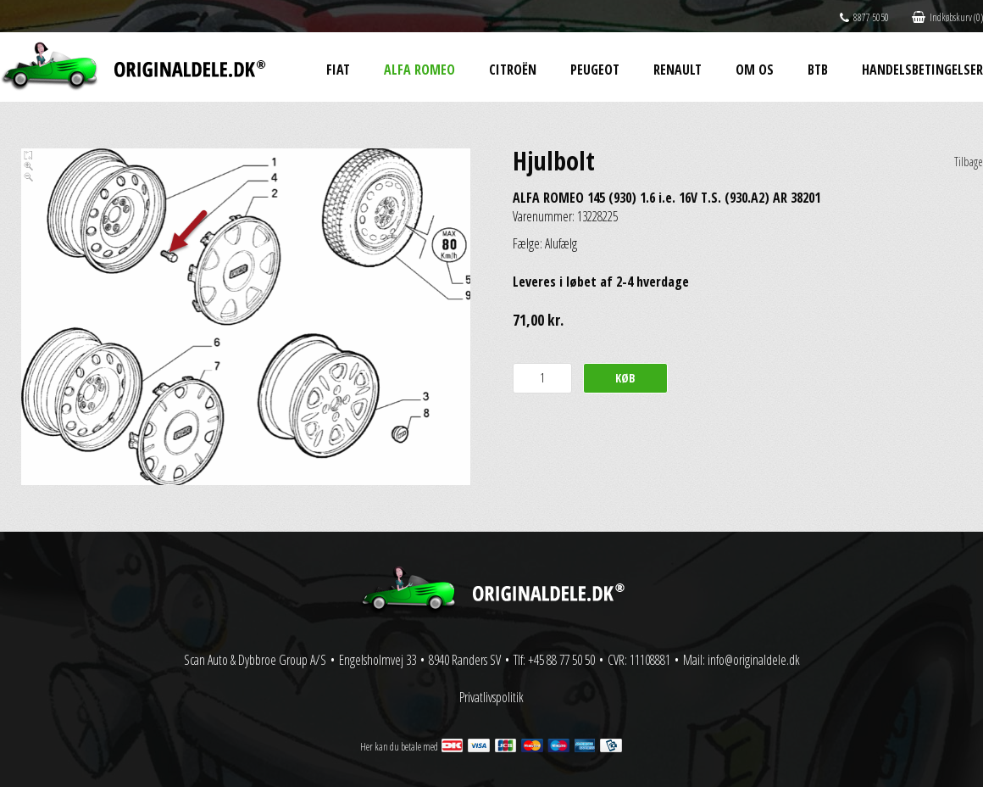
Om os (755, 69)
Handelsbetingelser (922, 69)
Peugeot (594, 69)
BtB (818, 69)
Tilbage (968, 161)
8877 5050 (864, 17)
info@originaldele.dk (754, 659)
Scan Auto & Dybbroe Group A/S (255, 659)
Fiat (338, 69)
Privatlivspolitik (491, 697)
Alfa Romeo (419, 69)
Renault (677, 69)
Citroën (512, 69)
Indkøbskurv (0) (947, 17)
